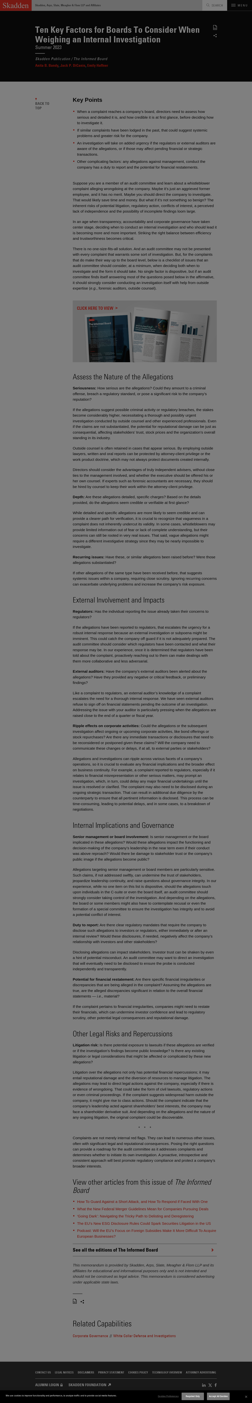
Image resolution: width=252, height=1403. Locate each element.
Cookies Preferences (168, 1396)
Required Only (193, 1396)
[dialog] (126, 1396)
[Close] (246, 1396)
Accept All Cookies (218, 1396)
